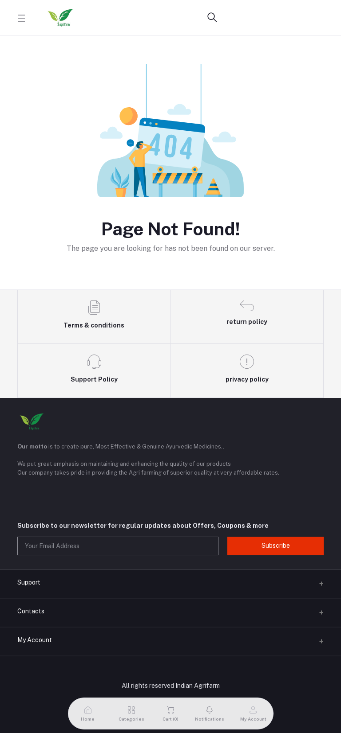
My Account (34, 639)
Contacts (30, 611)
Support (28, 582)
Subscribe (276, 545)
